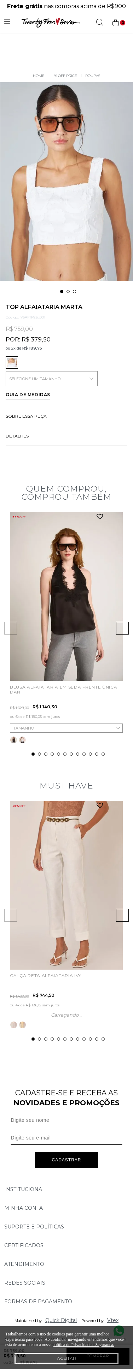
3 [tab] (74, 291)
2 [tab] (68, 291)
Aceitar (66, 1358)
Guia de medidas (28, 394)
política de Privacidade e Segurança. (83, 1344)
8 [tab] (77, 754)
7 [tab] (71, 754)
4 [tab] (52, 754)
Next (122, 628)
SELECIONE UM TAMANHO (51, 378)
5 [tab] (58, 754)
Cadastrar (66, 1159)
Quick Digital (61, 1320)
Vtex (112, 1320)
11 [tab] (96, 754)
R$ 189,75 (32, 348)
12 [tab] (103, 754)
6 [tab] (64, 754)
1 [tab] (61, 291)
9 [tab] (84, 754)
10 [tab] (90, 754)
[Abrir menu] (7, 22)
